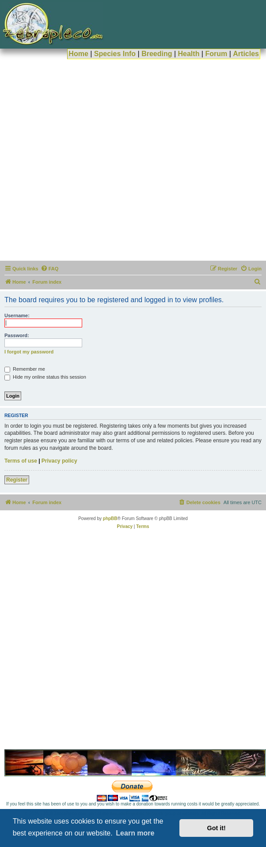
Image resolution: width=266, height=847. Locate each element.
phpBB (110, 518)
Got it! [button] (216, 828)
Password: (16, 335)
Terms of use (20, 461)
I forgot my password (28, 351)
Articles (246, 53)
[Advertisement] (100, 159)
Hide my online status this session (45, 377)
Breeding (156, 53)
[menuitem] (50, 268)
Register (16, 480)
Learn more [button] (135, 833)
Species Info (115, 53)
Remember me (24, 369)
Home (78, 53)
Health (189, 53)
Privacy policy (59, 461)
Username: (17, 315)
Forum (216, 53)
